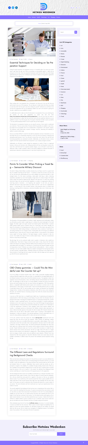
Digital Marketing (65, 62)
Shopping (53, 17)
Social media (64, 111)
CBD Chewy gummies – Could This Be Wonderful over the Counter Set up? (31, 269)
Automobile (63, 51)
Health (38, 17)
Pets (62, 100)
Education (63, 64)
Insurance (63, 92)
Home (29, 17)
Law (49, 17)
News (62, 97)
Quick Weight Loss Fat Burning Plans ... (68, 130)
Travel (62, 116)
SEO (62, 105)
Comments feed (64, 155)
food (62, 75)
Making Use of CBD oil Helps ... (68, 136)
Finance (58, 17)
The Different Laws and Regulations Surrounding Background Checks (32, 354)
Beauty (62, 54)
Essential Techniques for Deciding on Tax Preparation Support (31, 64)
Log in (62, 150)
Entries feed (63, 153)
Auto (62, 48)
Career (62, 59)
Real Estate (63, 103)
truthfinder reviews (33, 403)
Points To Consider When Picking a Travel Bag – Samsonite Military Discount (31, 165)
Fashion (63, 70)
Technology (44, 17)
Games (62, 78)
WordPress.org (64, 158)
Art (61, 45)
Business (34, 17)
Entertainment (64, 67)
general (63, 81)
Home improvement (65, 89)
